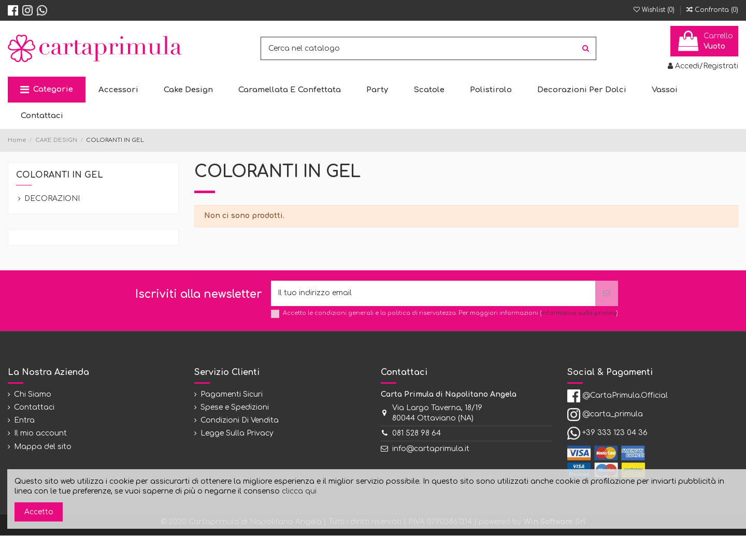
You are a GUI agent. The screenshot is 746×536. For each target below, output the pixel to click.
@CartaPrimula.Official (625, 395)
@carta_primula (612, 414)
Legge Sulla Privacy (237, 434)
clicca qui (299, 491)
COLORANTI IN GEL (59, 175)
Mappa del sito (42, 447)
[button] (46, 90)
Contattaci (34, 407)
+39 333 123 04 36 (615, 433)
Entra (24, 421)
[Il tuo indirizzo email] (433, 293)
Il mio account (40, 434)
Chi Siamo (32, 394)
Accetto (38, 512)
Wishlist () (655, 9)
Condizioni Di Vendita (239, 421)
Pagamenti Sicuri (231, 394)
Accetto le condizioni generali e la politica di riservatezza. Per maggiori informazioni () (450, 313)
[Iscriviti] (606, 293)
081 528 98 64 (416, 434)
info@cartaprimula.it (430, 449)
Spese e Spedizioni (234, 407)
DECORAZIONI (52, 198)
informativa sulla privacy (578, 313)
